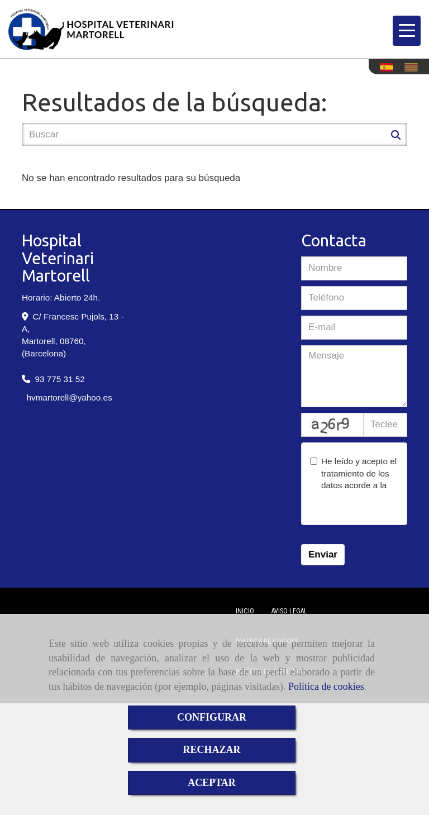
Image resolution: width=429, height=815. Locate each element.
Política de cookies (326, 686)
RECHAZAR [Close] (211, 749)
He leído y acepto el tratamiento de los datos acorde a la (353, 485)
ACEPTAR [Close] (212, 782)
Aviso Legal (289, 611)
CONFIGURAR (211, 717)
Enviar (322, 554)
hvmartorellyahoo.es (69, 397)
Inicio (245, 611)
